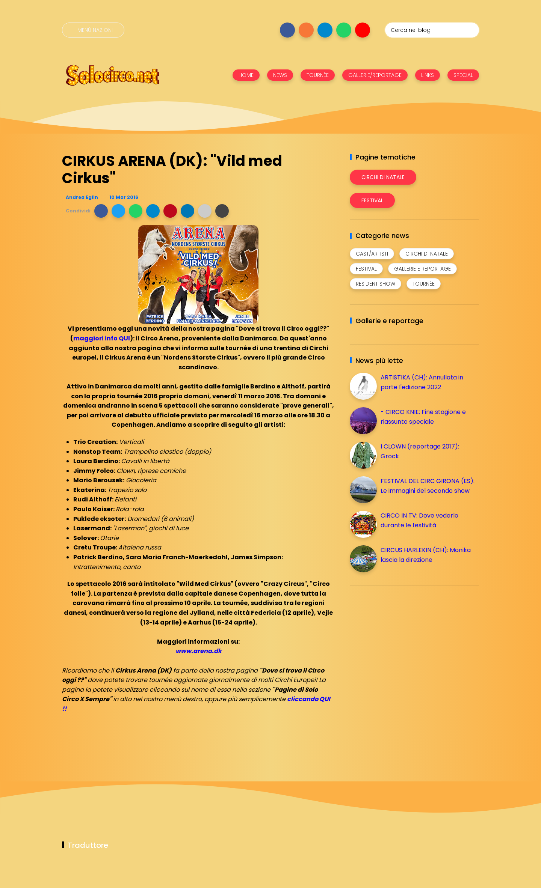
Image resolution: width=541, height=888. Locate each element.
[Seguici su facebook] (287, 30)
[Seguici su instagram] (306, 30)
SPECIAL (463, 75)
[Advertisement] (406, 644)
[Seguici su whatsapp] (343, 30)
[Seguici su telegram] (324, 30)
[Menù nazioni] (93, 30)
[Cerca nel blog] (432, 30)
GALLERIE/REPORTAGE (375, 75)
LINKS (427, 75)
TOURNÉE (318, 75)
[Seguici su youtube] (362, 30)
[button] (101, 211)
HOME (246, 75)
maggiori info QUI (101, 338)
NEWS (280, 75)
